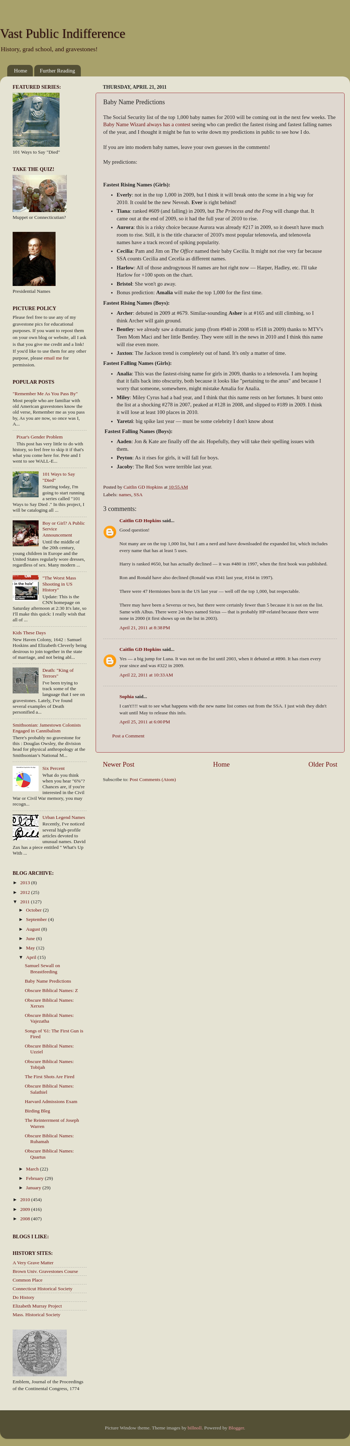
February (35, 1178)
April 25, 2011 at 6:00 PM (144, 721)
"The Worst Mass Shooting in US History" (59, 583)
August (33, 929)
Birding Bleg (37, 1111)
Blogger (236, 1427)
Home (20, 71)
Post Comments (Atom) (153, 779)
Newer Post (119, 764)
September (37, 919)
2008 (25, 1218)
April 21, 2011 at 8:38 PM (144, 627)
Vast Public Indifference (62, 33)
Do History (23, 1297)
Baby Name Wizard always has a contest (147, 124)
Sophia (126, 696)
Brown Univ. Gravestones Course (45, 1271)
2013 (25, 882)
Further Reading (57, 71)
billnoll (195, 1427)
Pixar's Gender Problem (39, 437)
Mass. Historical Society (36, 1314)
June (31, 938)
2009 (25, 1209)
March (33, 1169)
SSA (138, 494)
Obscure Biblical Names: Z (51, 990)
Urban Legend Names (63, 817)
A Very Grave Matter (33, 1262)
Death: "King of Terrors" (58, 673)
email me (53, 358)
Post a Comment (128, 736)
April (32, 957)
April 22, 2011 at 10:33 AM (146, 675)
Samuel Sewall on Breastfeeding (42, 968)
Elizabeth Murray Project (37, 1306)
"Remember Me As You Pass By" (45, 393)
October (34, 910)
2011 (25, 901)
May (31, 948)
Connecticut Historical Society (43, 1288)
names (125, 494)
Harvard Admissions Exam (51, 1101)
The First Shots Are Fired (49, 1076)
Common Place (28, 1280)
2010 (25, 1199)
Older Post (323, 764)
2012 (25, 892)
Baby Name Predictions (48, 981)
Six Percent (53, 768)
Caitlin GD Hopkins (140, 520)
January (34, 1187)
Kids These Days (29, 632)
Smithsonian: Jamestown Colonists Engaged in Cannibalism (47, 727)
